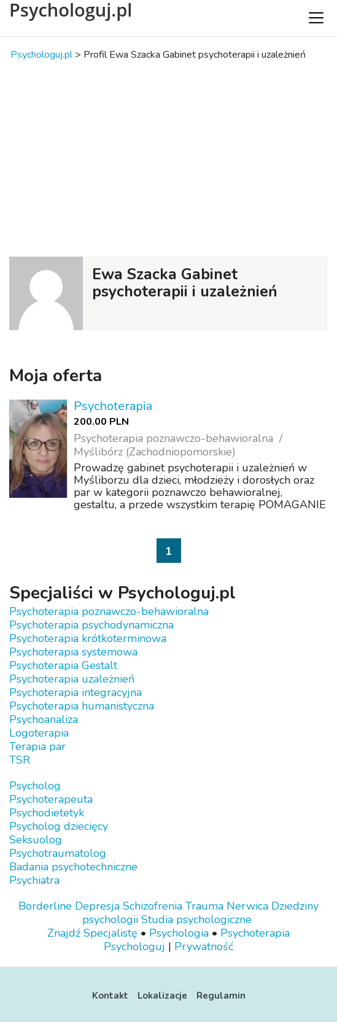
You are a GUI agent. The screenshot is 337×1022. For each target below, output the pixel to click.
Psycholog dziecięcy (58, 826)
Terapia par (37, 746)
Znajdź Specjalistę (92, 933)
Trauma (204, 906)
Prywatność (203, 946)
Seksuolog (35, 839)
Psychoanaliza (43, 719)
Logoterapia (39, 733)
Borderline (45, 906)
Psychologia (179, 933)
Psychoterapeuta (51, 799)
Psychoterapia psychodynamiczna (91, 624)
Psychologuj (134, 946)
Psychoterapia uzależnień (71, 679)
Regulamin (221, 995)
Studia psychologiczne (196, 919)
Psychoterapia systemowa (73, 652)
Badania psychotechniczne (73, 866)
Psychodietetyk (46, 812)
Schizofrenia (152, 906)
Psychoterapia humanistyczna (81, 706)
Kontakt (110, 995)
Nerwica (247, 906)
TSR (19, 760)
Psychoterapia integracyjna (75, 692)
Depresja (97, 906)
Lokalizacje (162, 995)
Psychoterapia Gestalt (63, 665)
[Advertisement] (168, 158)
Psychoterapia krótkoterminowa (87, 638)
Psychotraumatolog (57, 853)
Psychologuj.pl (70, 10)
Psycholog (35, 785)
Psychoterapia (113, 406)
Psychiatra (34, 880)
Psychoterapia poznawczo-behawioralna (109, 611)
